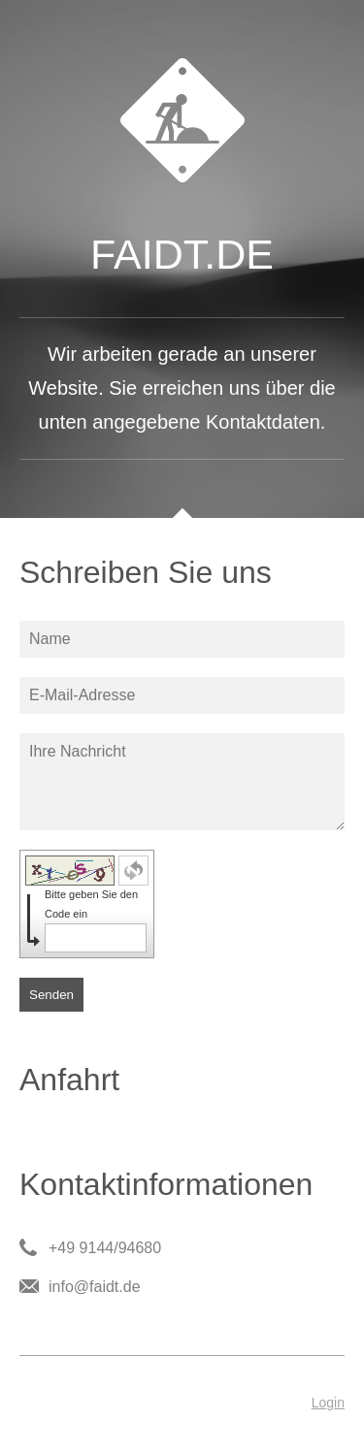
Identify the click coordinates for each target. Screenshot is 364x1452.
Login (328, 1402)
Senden (51, 994)
